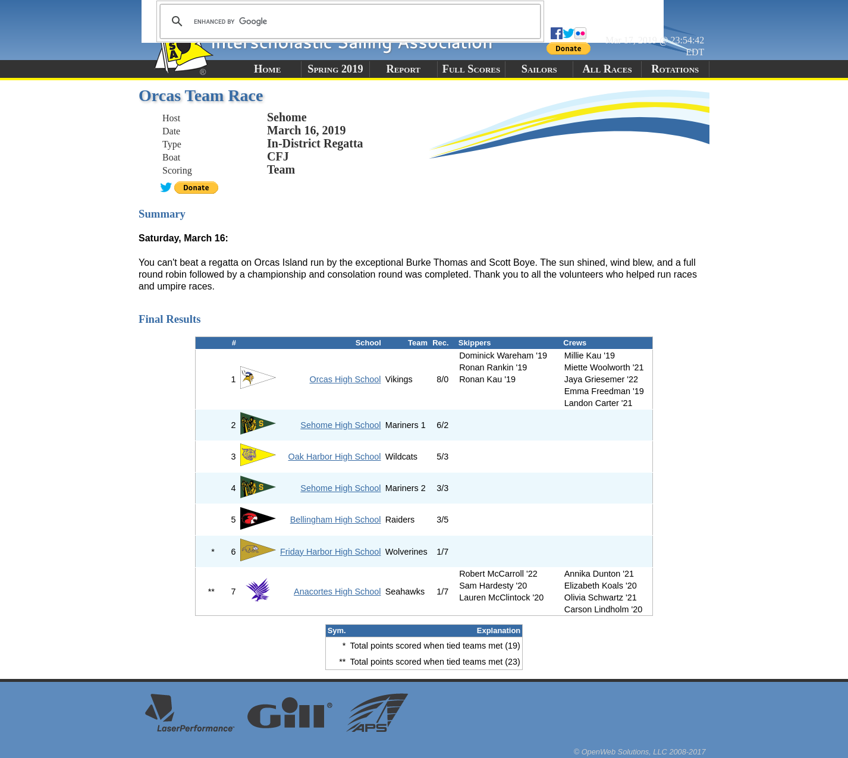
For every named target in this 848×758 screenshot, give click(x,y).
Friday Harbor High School (330, 551)
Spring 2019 (335, 69)
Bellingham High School (335, 519)
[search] (348, 21)
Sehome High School (340, 425)
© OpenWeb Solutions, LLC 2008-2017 (640, 751)
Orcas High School (345, 379)
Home (267, 69)
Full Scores (471, 69)
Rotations (675, 69)
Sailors (539, 69)
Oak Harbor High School (334, 456)
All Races (607, 69)
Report (403, 69)
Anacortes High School (337, 591)
